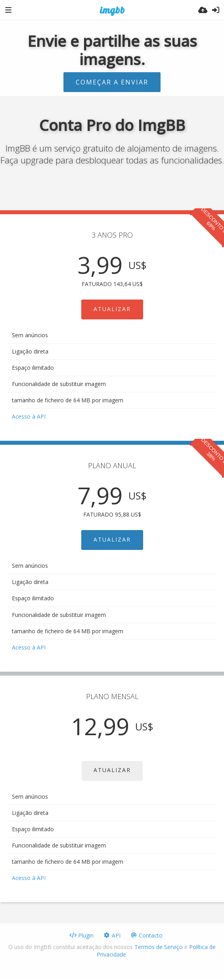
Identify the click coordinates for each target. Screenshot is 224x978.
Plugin (81, 935)
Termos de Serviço (158, 947)
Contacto (146, 935)
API (112, 935)
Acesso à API (29, 416)
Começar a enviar (112, 82)
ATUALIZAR (112, 309)
